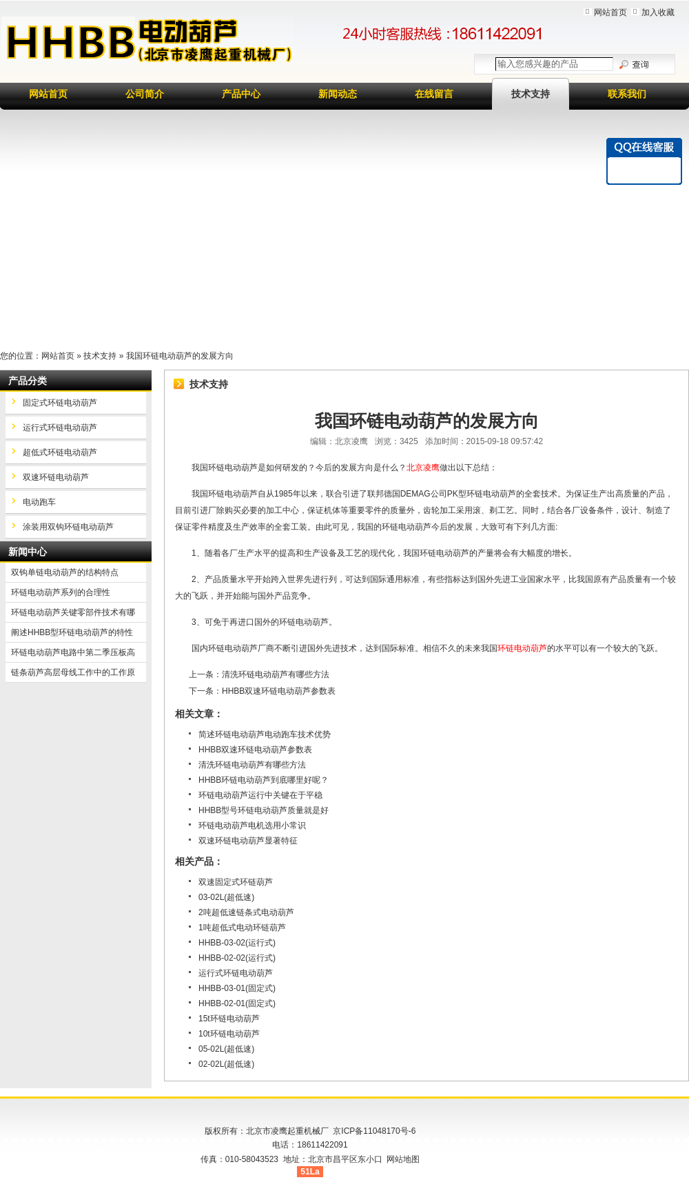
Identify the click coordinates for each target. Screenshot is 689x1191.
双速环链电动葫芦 (56, 477)
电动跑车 (39, 502)
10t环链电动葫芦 (229, 1034)
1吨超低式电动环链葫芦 (242, 927)
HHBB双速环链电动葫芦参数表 (279, 691)
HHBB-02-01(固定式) (237, 1003)
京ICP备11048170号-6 (374, 1131)
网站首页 (610, 12)
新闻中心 (27, 551)
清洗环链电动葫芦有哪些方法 (275, 674)
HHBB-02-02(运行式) (237, 958)
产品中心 (241, 93)
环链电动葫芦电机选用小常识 (252, 825)
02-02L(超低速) (226, 1064)
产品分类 (27, 380)
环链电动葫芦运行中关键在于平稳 (260, 795)
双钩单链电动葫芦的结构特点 (65, 572)
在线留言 (434, 93)
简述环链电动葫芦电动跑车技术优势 (264, 734)
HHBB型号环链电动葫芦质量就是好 (263, 810)
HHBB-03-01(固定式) (237, 988)
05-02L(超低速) (226, 1049)
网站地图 (403, 1159)
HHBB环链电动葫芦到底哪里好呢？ (263, 780)
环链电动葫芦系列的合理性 (60, 592)
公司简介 (144, 93)
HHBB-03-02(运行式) (237, 943)
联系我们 (627, 93)
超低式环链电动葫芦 (60, 452)
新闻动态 (337, 93)
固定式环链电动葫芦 (60, 403)
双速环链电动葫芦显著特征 (248, 840)
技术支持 (530, 93)
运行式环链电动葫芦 (235, 973)
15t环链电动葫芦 (229, 1018)
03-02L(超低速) (226, 897)
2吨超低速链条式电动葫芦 (246, 912)
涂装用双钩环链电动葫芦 (68, 527)
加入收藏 (658, 12)
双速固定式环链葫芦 (235, 882)
